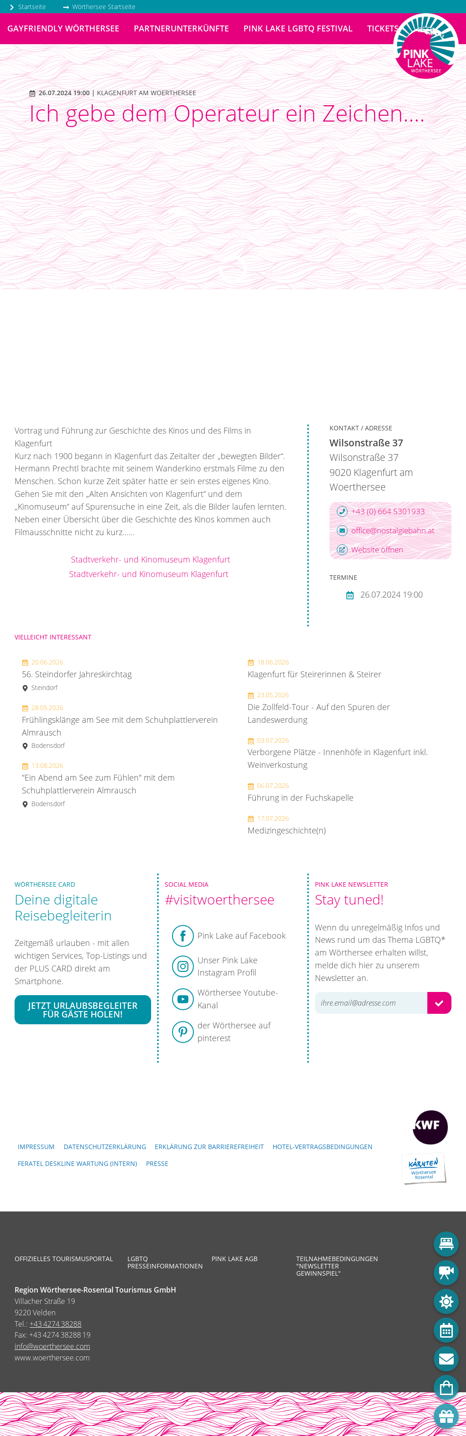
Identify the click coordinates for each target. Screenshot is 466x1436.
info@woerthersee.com (52, 1346)
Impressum (36, 1146)
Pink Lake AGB (235, 1258)
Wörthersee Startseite (99, 6)
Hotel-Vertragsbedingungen (323, 1146)
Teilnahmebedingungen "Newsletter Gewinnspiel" (331, 1266)
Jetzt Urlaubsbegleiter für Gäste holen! (82, 1009)
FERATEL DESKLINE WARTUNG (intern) (77, 1163)
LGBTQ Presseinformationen (162, 1262)
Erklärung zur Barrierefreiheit (209, 1146)
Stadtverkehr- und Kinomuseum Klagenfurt (150, 559)
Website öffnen (370, 550)
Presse (157, 1163)
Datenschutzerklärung (105, 1146)
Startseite (27, 6)
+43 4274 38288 (55, 1324)
